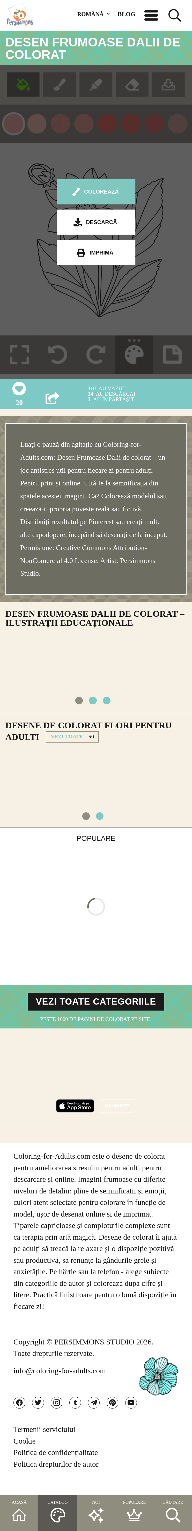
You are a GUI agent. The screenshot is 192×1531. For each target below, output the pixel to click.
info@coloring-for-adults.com (59, 1380)
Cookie (24, 1454)
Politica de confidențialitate (55, 1465)
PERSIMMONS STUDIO (94, 1351)
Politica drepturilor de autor (56, 1477)
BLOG (127, 14)
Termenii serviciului (44, 1442)
